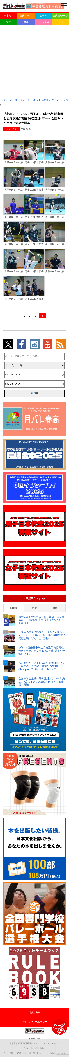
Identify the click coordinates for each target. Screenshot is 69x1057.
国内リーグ (26, 15)
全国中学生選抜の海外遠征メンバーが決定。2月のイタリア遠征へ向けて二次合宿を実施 (41, 681)
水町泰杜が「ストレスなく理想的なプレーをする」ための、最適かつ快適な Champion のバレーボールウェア (41, 666)
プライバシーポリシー (34, 1021)
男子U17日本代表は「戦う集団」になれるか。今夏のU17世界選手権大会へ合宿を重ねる (41, 619)
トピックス (43, 22)
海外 (26, 22)
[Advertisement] (34, 61)
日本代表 (8, 15)
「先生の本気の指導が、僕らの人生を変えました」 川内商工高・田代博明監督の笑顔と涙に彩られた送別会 (42, 635)
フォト (60, 22)
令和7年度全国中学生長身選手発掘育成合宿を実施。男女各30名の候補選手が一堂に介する (41, 650)
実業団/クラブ (60, 15)
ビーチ (43, 15)
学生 (8, 22)
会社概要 (34, 1012)
